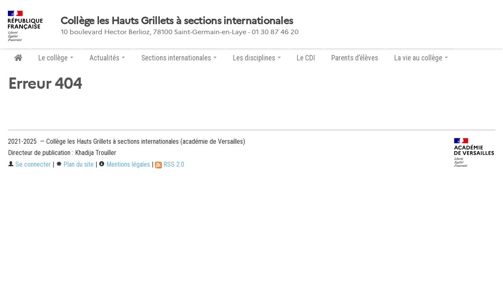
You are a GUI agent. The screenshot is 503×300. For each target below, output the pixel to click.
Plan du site (75, 164)
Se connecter (29, 164)
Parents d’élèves (354, 58)
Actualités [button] (107, 58)
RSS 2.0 (169, 164)
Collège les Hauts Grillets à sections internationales (176, 20)
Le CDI (306, 58)
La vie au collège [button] (421, 58)
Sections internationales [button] (179, 58)
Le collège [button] (55, 58)
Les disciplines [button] (257, 58)
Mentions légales (124, 164)
